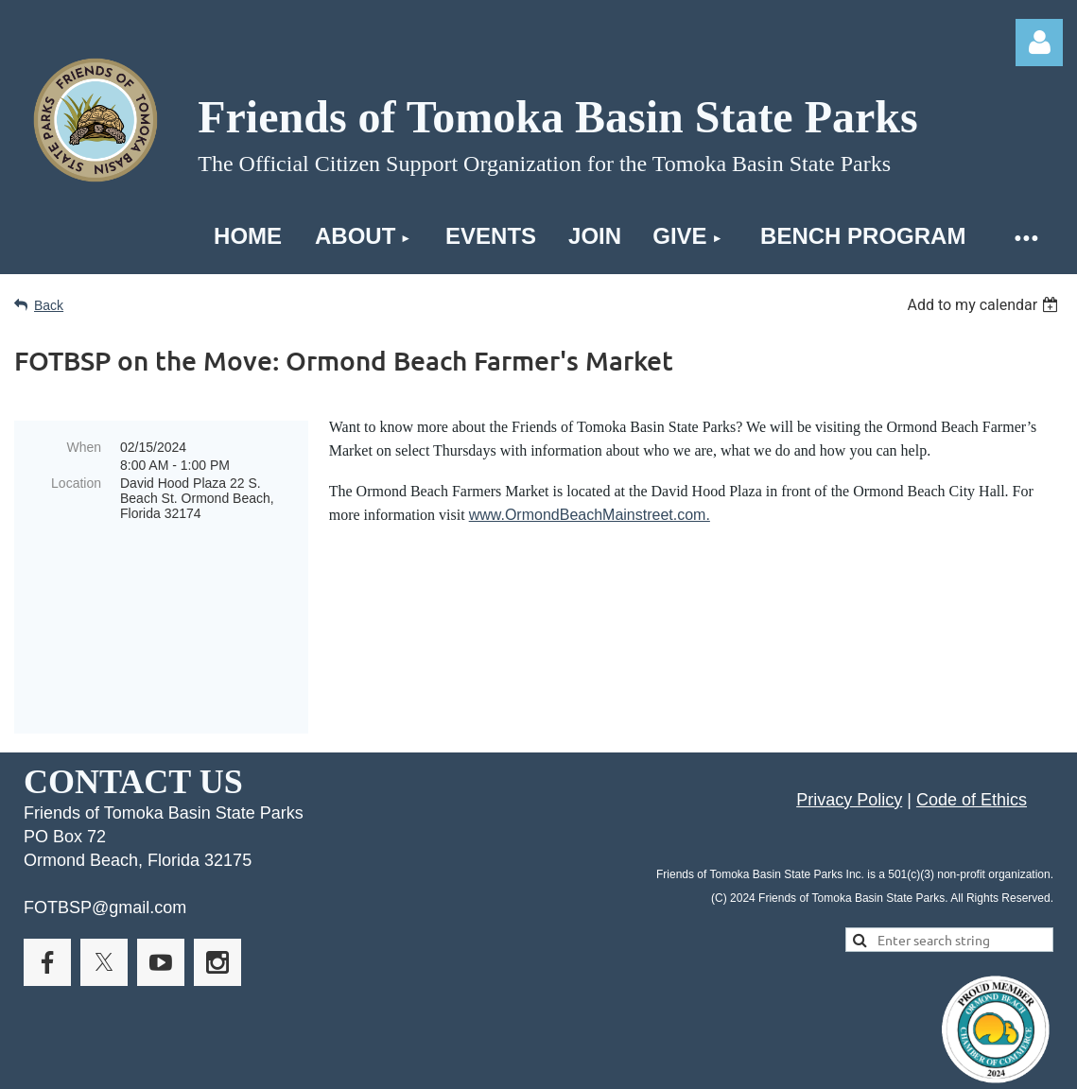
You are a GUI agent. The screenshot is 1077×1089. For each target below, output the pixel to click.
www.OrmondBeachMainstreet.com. (589, 515)
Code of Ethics (971, 718)
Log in (1039, 42)
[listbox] (985, 305)
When (83, 447)
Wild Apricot (848, 1064)
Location (76, 483)
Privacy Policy (849, 718)
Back (48, 305)
